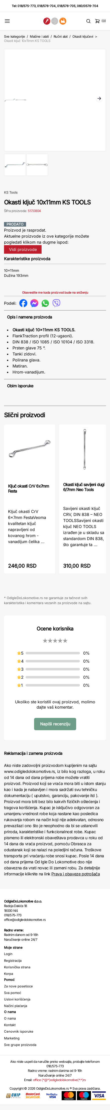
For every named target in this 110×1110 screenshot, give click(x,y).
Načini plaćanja (15, 1011)
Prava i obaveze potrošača (75, 878)
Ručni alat (61, 36)
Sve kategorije (14, 36)
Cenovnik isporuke (18, 1036)
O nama (10, 1023)
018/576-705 (66, 6)
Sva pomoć (12, 998)
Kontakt (10, 1030)
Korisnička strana (17, 972)
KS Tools (11, 197)
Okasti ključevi (82, 36)
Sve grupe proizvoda (20, 1050)
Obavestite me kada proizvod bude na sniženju (55, 297)
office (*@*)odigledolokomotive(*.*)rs (59, 1085)
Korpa (8, 979)
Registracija (13, 966)
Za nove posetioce (18, 991)
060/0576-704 (87, 6)
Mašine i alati (39, 36)
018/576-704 (46, 6)
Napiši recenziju (55, 728)
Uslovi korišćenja (17, 1004)
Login (8, 959)
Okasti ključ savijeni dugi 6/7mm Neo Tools (83, 492)
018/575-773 (27, 6)
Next (99, 101)
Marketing (12, 1043)
